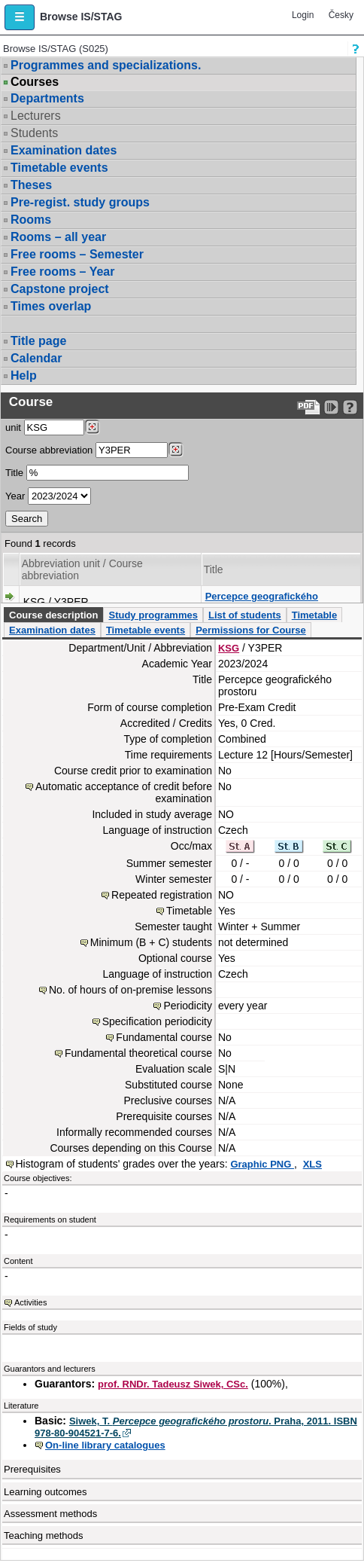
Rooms (31, 219)
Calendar (36, 358)
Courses (35, 82)
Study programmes (152, 615)
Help (24, 375)
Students (34, 133)
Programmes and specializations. (106, 65)
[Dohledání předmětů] (176, 449)
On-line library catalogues (105, 1445)
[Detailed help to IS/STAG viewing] (350, 407)
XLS (312, 1164)
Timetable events (59, 167)
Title (14, 472)
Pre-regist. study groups (80, 202)
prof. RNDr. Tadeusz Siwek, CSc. (173, 1384)
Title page (38, 340)
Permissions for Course (251, 630)
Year (15, 496)
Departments (47, 98)
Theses (31, 185)
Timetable (314, 615)
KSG (228, 648)
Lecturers (36, 115)
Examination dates (64, 150)
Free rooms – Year (62, 271)
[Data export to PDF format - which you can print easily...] (308, 407)
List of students (244, 615)
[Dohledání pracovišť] (92, 427)
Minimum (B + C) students (151, 942)
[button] (20, 17)
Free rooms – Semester (77, 254)
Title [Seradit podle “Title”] (213, 569)
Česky (341, 15)
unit (13, 427)
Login (303, 15)
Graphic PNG (262, 1164)
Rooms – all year (58, 236)
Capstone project (60, 288)
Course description (53, 615)
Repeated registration (161, 895)
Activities (30, 1302)
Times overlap (51, 306)
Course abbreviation (49, 450)
